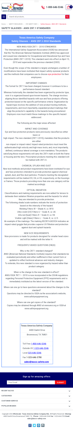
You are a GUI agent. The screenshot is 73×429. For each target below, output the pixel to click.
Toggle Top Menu (36, 1)
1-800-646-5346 (54, 7)
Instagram (43, 425)
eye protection (54, 74)
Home (3, 24)
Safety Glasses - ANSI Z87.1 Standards (53, 24)
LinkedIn (38, 425)
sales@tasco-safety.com (36, 419)
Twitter (34, 425)
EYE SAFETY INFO (31, 24)
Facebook (30, 425)
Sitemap (68, 414)
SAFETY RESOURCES (16, 24)
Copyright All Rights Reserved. (36, 414)
